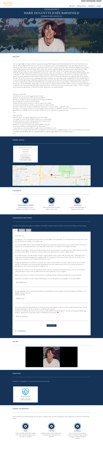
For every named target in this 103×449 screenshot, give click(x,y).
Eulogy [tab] (28, 230)
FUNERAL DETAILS (81, 6)
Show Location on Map (25, 159)
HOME (83, 0)
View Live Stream (25, 157)
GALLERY (99, 6)
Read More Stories (51, 325)
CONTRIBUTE (91, 6)
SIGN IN (98, 0)
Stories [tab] (15, 230)
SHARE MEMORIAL (91, 0)
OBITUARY (71, 6)
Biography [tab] (22, 230)
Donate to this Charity (25, 399)
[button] (91, 1)
